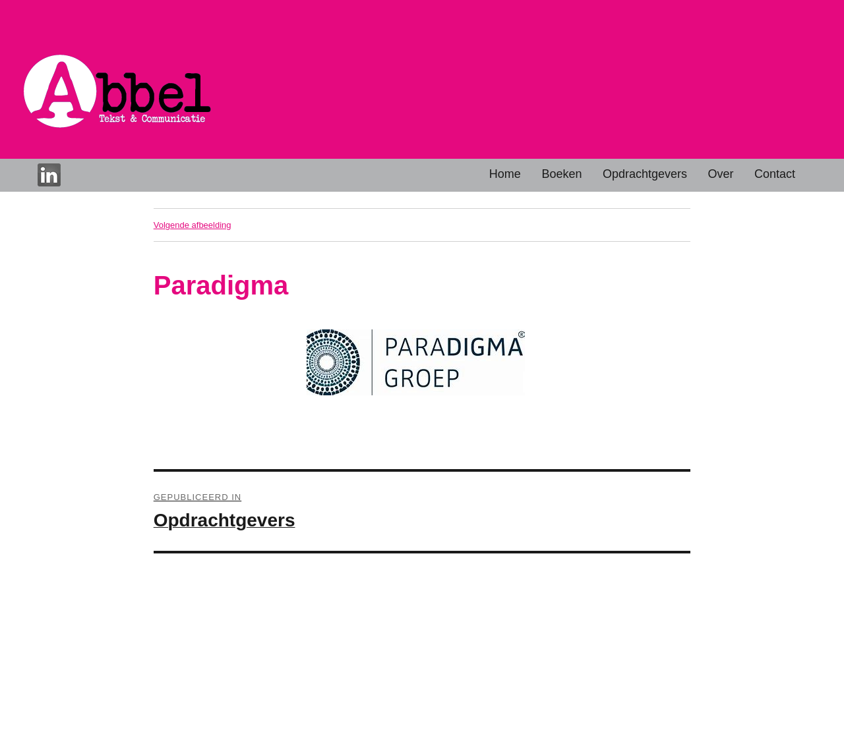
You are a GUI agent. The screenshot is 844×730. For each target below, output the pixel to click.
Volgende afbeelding (192, 225)
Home (505, 174)
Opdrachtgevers (645, 174)
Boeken (561, 174)
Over (721, 174)
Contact (774, 174)
